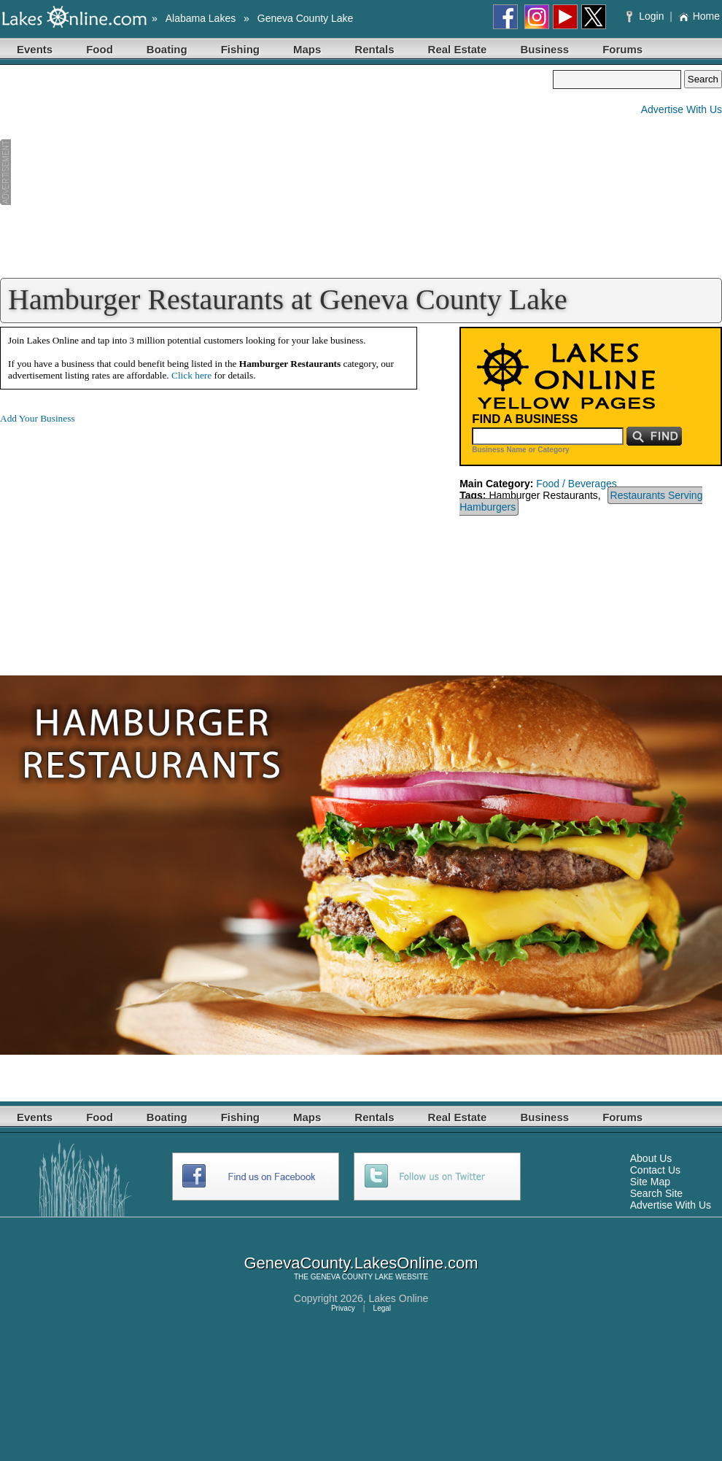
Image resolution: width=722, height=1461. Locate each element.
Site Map (650, 1181)
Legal (382, 1308)
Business (544, 49)
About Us (651, 1158)
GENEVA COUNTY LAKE (352, 1277)
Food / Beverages (576, 483)
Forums (622, 49)
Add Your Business (37, 418)
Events (35, 49)
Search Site (656, 1193)
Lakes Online (399, 1298)
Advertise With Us (681, 109)
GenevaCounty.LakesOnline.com (361, 1263)
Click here (191, 375)
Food (99, 49)
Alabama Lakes (201, 18)
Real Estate (457, 49)
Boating (167, 49)
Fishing (240, 49)
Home (699, 16)
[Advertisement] (276, 172)
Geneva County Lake (305, 18)
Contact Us (655, 1170)
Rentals (374, 49)
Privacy (343, 1308)
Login (646, 16)
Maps (307, 49)
